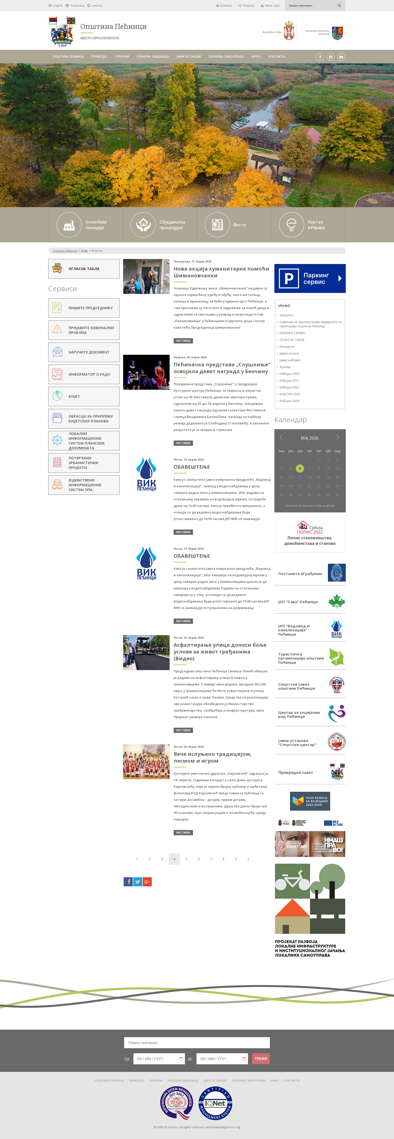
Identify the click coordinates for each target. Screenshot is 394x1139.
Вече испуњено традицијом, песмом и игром (213, 757)
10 (337, 468)
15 (318, 477)
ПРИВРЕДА (99, 56)
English (58, 5)
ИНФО (256, 56)
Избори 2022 (289, 387)
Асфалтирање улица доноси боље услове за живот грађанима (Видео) (220, 651)
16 (328, 477)
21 (309, 486)
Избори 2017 (289, 380)
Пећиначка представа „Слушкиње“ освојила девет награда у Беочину (222, 368)
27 (300, 495)
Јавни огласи (289, 353)
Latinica (97, 5)
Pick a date (181, 1059)
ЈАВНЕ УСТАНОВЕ (189, 56)
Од (126, 1058)
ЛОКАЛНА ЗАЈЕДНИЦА (153, 56)
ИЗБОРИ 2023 (290, 394)
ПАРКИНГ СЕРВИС (293, 333)
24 (337, 486)
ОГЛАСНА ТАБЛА (292, 340)
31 (337, 495)
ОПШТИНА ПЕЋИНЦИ (68, 56)
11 (281, 477)
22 (318, 486)
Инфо (84, 250)
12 (290, 477)
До (189, 1058)
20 (300, 486)
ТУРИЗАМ (122, 56)
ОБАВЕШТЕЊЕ (192, 466)
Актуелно (286, 315)
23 (328, 486)
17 (337, 477)
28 (309, 495)
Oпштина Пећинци (65, 250)
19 (290, 486)
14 (309, 477)
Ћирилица (77, 5)
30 (328, 495)
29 (318, 495)
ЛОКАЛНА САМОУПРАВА (226, 56)
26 (290, 495)
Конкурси (287, 346)
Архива (285, 367)
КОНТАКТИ (277, 56)
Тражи (261, 1059)
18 (281, 486)
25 (281, 495)
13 (300, 477)
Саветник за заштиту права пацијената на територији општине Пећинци (311, 324)
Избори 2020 (289, 374)
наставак (183, 340)
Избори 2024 (289, 401)
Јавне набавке (290, 360)
